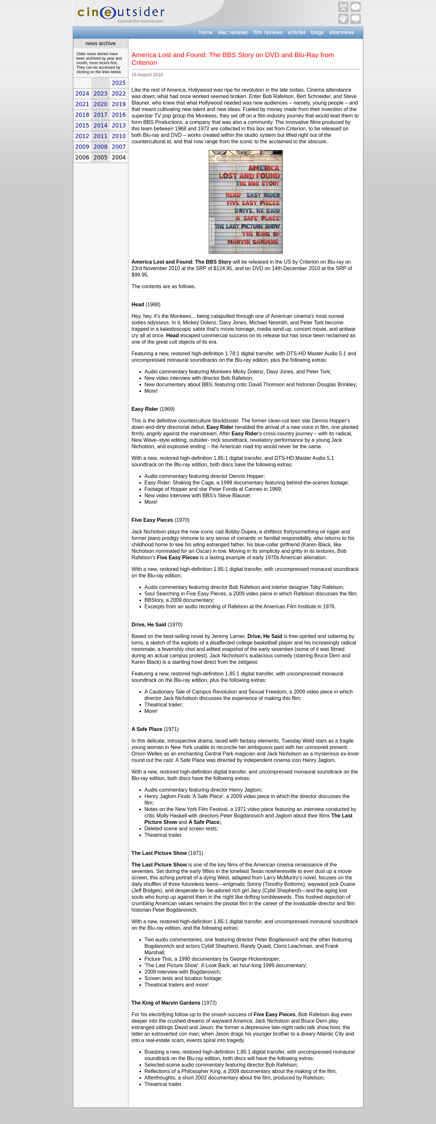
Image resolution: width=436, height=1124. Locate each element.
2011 (100, 136)
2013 (119, 125)
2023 (100, 93)
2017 (100, 115)
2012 (82, 136)
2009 (82, 147)
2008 (100, 147)
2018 (82, 115)
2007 (119, 147)
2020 (100, 104)
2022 (119, 93)
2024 (82, 93)
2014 (100, 125)
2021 (82, 104)
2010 (119, 136)
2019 (119, 104)
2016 (119, 115)
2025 (119, 83)
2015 (82, 125)
